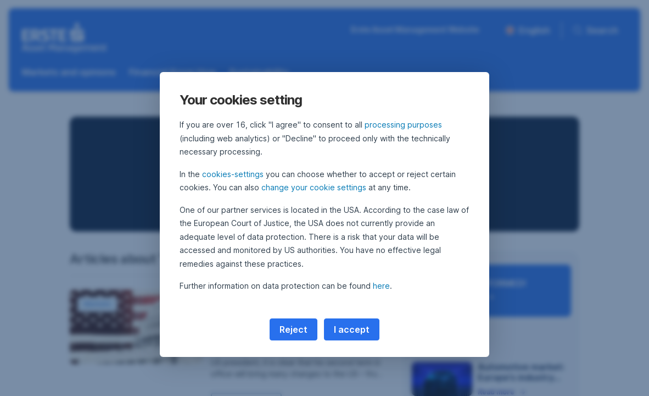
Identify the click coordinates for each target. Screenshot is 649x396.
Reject (293, 329)
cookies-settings (233, 174)
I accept (352, 329)
